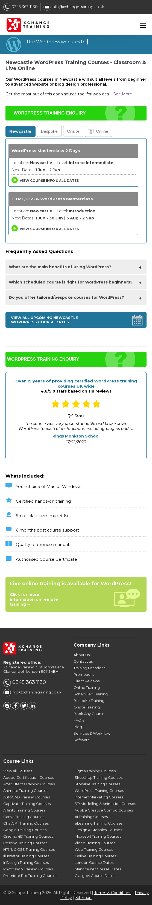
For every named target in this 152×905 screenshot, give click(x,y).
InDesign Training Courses (26, 862)
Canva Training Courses (23, 816)
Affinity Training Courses (24, 810)
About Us (82, 655)
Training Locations (89, 668)
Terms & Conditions (112, 892)
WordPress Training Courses (99, 790)
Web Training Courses (94, 849)
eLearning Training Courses (98, 823)
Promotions (84, 674)
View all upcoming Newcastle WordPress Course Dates (44, 319)
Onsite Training (87, 707)
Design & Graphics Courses (98, 830)
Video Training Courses (95, 843)
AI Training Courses (91, 816)
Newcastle (20, 131)
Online (102, 131)
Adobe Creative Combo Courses (104, 810)
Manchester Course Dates (98, 869)
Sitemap (83, 897)
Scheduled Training (91, 694)
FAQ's (79, 720)
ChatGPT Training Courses (26, 823)
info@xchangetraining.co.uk (73, 6)
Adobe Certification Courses (28, 777)
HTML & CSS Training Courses (29, 849)
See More (122, 94)
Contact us (83, 661)
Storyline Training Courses (97, 784)
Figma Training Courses (95, 771)
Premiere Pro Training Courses (30, 875)
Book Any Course (89, 713)
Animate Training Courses (25, 790)
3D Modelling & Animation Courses (105, 803)
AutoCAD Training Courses (26, 797)
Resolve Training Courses (25, 843)
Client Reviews (87, 681)
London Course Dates (94, 862)
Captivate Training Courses (27, 803)
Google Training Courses (24, 830)
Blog (78, 727)
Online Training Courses (95, 856)
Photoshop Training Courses (28, 869)
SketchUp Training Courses (98, 777)
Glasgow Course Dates (95, 875)
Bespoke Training (89, 700)
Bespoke (49, 131)
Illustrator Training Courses (26, 856)
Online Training (87, 687)
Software (82, 740)
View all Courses (17, 771)
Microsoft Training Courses (98, 836)
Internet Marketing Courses (99, 797)
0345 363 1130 (20, 6)
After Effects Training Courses (29, 784)
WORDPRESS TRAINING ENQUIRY (50, 113)
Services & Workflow (92, 733)
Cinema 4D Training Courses (28, 836)
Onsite (73, 131)
